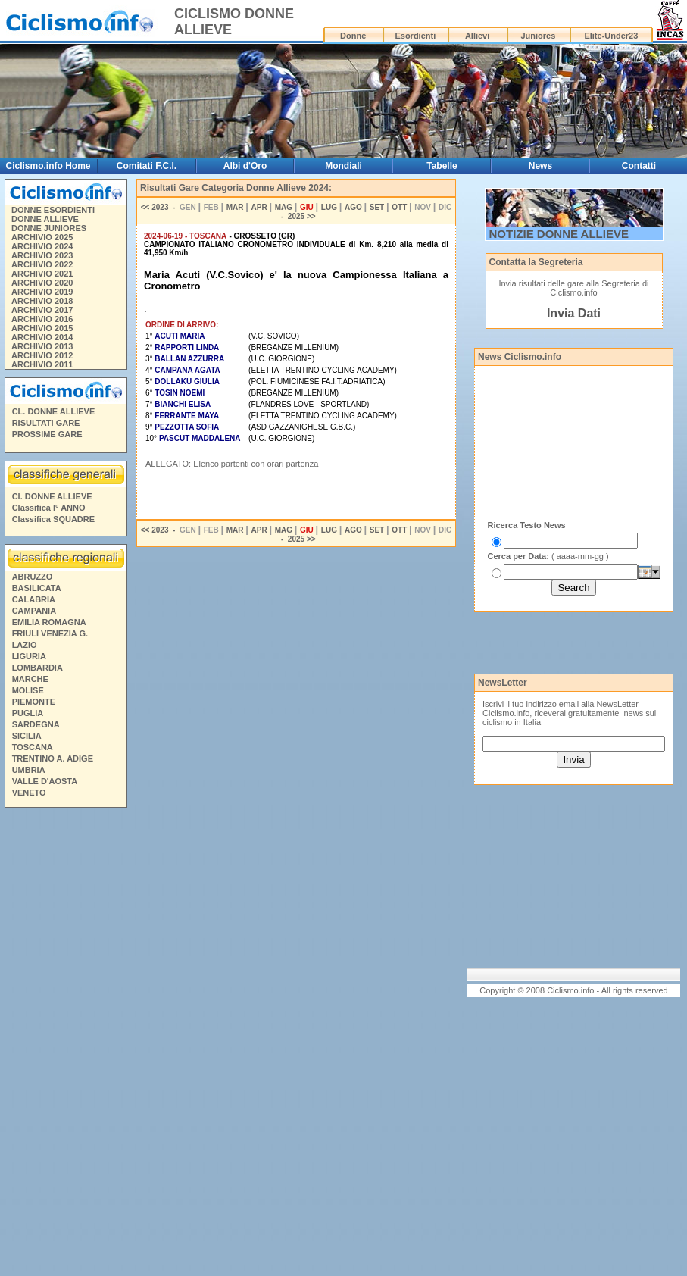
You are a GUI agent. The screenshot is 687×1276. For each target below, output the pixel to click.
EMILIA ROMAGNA (49, 622)
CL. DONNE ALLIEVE (53, 411)
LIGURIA (29, 656)
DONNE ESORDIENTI (53, 209)
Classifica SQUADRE (53, 519)
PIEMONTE (33, 701)
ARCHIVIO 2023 (42, 255)
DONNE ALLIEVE (45, 219)
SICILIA (27, 735)
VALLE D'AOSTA (45, 781)
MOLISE (28, 690)
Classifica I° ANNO (49, 507)
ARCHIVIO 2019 (42, 291)
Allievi (477, 35)
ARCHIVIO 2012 (42, 355)
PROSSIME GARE (47, 434)
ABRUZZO (32, 576)
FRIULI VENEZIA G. (50, 633)
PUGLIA (28, 713)
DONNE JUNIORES (48, 228)
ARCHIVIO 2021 (42, 273)
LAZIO (24, 644)
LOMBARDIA (37, 667)
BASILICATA (36, 588)
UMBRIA (28, 769)
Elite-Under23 (611, 35)
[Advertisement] (65, 1044)
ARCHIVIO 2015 (42, 328)
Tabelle (441, 166)
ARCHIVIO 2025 (42, 237)
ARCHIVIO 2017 (42, 309)
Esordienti (415, 35)
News (540, 166)
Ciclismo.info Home (48, 166)
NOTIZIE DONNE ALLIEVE (559, 233)
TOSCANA (32, 747)
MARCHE (30, 678)
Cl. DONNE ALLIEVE (52, 496)
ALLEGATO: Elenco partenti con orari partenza (231, 463)
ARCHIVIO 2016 (42, 319)
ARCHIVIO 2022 (42, 264)
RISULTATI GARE (46, 422)
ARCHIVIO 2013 (42, 346)
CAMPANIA (34, 610)
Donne (353, 35)
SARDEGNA (36, 724)
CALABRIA (33, 599)
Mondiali (343, 166)
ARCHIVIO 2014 (42, 337)
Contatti (639, 166)
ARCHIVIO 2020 (42, 282)
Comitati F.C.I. (146, 166)
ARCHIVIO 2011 (42, 364)
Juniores (537, 35)
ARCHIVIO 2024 (42, 246)
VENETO (29, 792)
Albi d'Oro (245, 166)
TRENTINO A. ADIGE (52, 758)
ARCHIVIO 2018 (42, 300)
